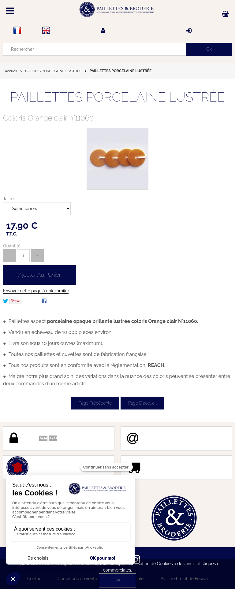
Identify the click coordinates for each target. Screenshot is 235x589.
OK (117, 580)
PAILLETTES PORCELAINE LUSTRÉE (117, 97)
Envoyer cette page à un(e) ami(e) (36, 290)
